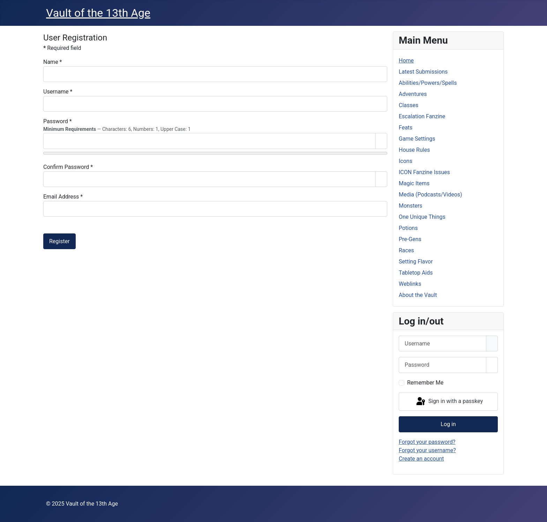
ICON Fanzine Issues (424, 172)
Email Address (63, 196)
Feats (405, 127)
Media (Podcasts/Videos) (430, 194)
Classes (408, 105)
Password (57, 121)
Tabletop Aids (416, 272)
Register (59, 241)
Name (52, 62)
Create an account (421, 458)
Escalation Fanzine (422, 116)
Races (406, 250)
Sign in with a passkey (449, 401)
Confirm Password (68, 167)
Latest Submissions (423, 71)
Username (57, 91)
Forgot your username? (427, 450)
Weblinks (410, 284)
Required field (62, 48)
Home (406, 60)
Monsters (410, 205)
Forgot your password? (427, 442)
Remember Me (425, 382)
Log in (448, 424)
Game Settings (417, 138)
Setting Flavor (416, 261)
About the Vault (418, 295)
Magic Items (414, 183)
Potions (408, 228)
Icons (405, 161)
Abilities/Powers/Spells (428, 83)
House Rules (414, 150)
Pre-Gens (410, 239)
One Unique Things (422, 217)
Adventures (413, 94)
